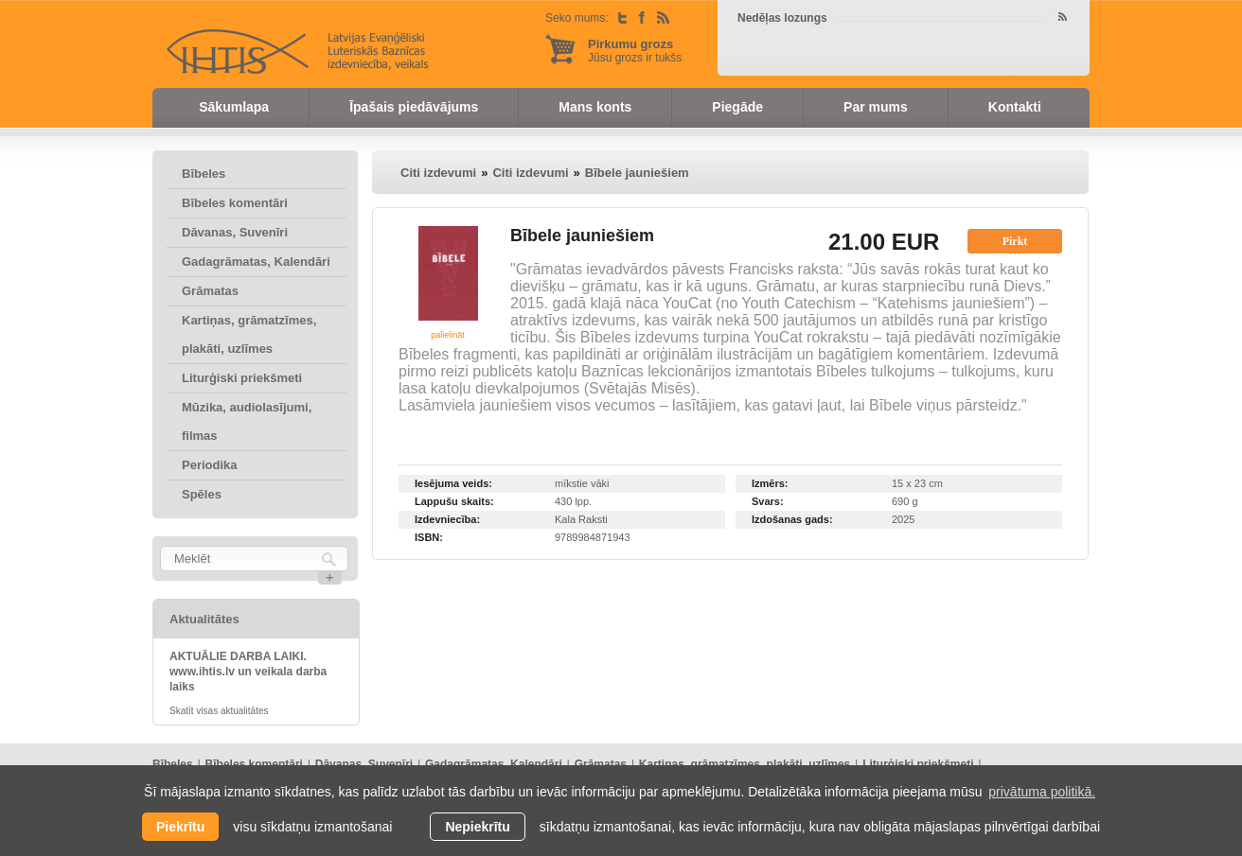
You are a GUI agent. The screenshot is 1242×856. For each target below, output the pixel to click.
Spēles (202, 494)
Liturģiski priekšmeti (242, 378)
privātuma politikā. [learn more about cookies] (1041, 791)
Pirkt (1015, 241)
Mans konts (595, 106)
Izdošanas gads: (792, 519)
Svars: (768, 501)
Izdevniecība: (447, 519)
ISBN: (429, 537)
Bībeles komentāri (235, 203)
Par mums (875, 106)
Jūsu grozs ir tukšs (635, 50)
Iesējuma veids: (453, 483)
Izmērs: (770, 483)
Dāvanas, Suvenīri (235, 232)
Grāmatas (210, 291)
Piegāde (737, 106)
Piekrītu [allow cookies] (180, 826)
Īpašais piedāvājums (413, 106)
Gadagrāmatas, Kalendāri (256, 261)
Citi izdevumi (438, 173)
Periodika (210, 465)
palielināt (448, 335)
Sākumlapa (234, 106)
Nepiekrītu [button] (477, 826)
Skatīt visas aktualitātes (219, 711)
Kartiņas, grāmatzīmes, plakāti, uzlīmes (249, 334)
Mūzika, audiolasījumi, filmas (246, 421)
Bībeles (203, 173)
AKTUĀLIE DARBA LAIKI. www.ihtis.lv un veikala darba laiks (248, 671)
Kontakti (1014, 106)
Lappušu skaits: (454, 501)
